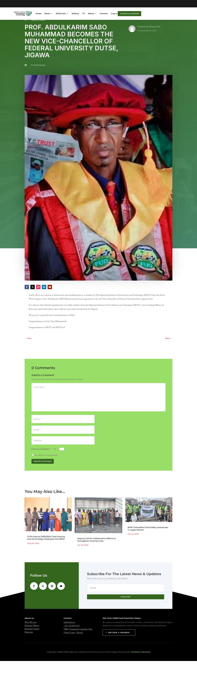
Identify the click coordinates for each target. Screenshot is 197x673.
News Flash (38, 32)
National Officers (32, 637)
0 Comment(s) (38, 77)
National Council (32, 641)
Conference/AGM (129, 13)
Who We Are (31, 634)
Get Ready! (105, 3)
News (47, 13)
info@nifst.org (69, 634)
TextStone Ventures (140, 664)
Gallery (75, 13)
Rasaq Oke (154, 38)
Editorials (61, 13)
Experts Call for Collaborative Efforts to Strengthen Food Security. (96, 551)
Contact (104, 13)
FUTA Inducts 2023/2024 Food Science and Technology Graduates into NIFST (46, 549)
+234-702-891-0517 (72, 638)
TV (83, 13)
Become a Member (119, 645)
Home (39, 13)
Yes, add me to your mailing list (45, 467)
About (91, 13)
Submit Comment (43, 473)
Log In (114, 13)
